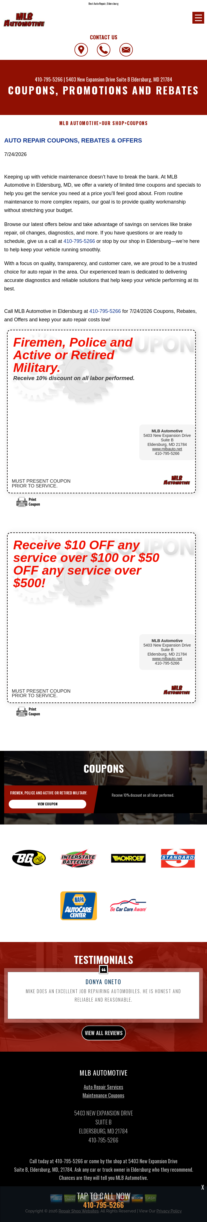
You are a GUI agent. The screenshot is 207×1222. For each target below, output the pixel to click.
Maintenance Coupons (103, 1103)
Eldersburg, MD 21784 (151, 79)
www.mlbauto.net (167, 449)
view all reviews (103, 1041)
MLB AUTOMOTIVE (79, 123)
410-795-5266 (49, 79)
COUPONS (137, 123)
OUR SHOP (113, 123)
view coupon (48, 812)
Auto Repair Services (103, 1095)
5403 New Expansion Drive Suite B (98, 79)
